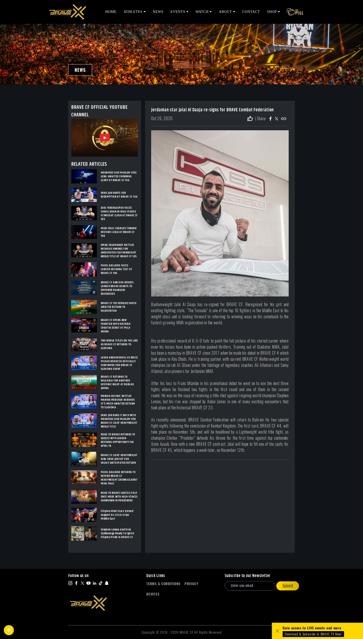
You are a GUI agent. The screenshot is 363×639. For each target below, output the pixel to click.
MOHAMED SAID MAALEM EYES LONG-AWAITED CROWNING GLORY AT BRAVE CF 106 (119, 176)
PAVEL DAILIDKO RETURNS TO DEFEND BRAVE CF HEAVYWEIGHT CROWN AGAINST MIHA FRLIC (119, 477)
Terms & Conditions (163, 583)
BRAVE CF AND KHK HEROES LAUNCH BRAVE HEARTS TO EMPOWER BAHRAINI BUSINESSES (117, 288)
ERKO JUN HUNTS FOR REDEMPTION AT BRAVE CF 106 (119, 195)
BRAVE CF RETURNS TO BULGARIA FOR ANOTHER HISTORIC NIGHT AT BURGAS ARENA (117, 382)
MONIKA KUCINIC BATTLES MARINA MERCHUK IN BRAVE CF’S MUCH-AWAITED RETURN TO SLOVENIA (118, 401)
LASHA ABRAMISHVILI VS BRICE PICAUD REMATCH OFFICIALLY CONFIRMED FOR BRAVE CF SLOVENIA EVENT (119, 363)
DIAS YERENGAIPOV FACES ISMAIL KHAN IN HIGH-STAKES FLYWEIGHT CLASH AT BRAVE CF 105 (119, 213)
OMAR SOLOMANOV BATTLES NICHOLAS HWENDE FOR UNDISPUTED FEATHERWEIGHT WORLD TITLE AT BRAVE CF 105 (119, 250)
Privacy (191, 583)
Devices (152, 594)
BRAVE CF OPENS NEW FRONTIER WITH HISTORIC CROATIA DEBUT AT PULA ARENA (116, 325)
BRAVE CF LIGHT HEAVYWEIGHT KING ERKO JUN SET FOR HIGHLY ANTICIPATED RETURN (119, 459)
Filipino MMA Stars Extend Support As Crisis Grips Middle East (117, 515)
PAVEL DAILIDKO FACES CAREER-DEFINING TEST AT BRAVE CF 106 (116, 269)
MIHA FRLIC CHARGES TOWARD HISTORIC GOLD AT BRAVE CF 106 (119, 232)
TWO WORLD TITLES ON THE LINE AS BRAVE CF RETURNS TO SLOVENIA (119, 344)
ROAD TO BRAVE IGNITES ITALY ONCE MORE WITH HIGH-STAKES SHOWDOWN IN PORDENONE (119, 496)
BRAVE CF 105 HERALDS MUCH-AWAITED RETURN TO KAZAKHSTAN (119, 307)
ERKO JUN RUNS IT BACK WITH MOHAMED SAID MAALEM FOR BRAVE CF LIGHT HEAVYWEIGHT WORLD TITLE (119, 421)
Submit (287, 585)
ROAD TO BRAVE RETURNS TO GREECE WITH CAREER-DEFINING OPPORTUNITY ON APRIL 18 (118, 440)
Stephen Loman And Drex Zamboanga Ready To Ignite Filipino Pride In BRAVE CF (117, 533)
